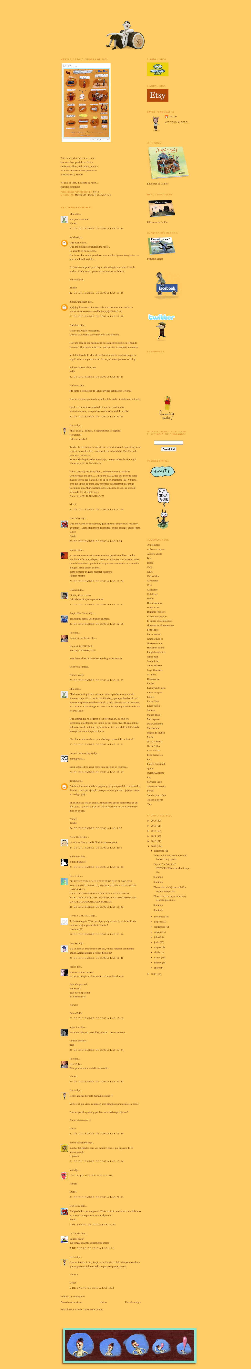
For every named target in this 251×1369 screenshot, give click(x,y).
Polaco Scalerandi (156, 763)
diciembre (159, 850)
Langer (150, 683)
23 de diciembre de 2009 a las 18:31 (97, 744)
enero (157, 967)
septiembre (160, 926)
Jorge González (155, 669)
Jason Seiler (153, 661)
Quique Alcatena (155, 772)
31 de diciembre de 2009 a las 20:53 (97, 1196)
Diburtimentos (154, 602)
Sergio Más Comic (79, 613)
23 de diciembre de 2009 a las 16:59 (97, 680)
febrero (158, 962)
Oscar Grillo (76, 837)
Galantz (73, 589)
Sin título (158, 876)
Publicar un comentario (73, 1296)
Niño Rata (75, 856)
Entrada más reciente (71, 1302)
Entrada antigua (133, 1302)
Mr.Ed (150, 736)
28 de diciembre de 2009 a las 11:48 (97, 906)
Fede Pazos (153, 629)
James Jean (152, 656)
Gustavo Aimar (155, 643)
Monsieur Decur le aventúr (93, 195)
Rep (149, 777)
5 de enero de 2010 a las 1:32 (92, 1287)
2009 (154, 846)
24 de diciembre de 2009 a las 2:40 (96, 847)
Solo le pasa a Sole (156, 795)
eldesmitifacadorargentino (160, 625)
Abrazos (74, 1004)
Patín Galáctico (155, 754)
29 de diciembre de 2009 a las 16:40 (97, 957)
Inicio (103, 1302)
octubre (158, 921)
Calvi (150, 571)
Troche (79, 174)
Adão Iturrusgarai (156, 549)
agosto (157, 931)
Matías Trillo (153, 714)
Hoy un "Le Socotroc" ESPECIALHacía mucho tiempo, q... (171, 868)
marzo (157, 957)
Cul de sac (152, 593)
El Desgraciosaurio (156, 616)
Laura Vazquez (154, 692)
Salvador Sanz (154, 781)
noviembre (160, 916)
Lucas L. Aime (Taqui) (81, 753)
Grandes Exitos (155, 638)
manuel (73, 549)
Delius (150, 598)
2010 (154, 841)
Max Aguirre (153, 719)
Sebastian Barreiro (156, 786)
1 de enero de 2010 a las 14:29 (92, 1224)
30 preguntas (153, 544)
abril (156, 952)
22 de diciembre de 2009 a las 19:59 (97, 316)
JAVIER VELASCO (80, 915)
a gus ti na (75, 1027)
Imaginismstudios (156, 652)
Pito (72, 632)
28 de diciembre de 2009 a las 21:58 (97, 934)
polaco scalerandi (78, 1142)
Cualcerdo (152, 589)
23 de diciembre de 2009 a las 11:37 (97, 604)
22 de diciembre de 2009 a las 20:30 (97, 416)
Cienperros (152, 580)
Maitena (151, 710)
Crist (149, 585)
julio (156, 937)
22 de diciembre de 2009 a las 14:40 (97, 228)
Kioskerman (67, 174)
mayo (157, 947)
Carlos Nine (153, 576)
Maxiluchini (153, 728)
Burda (150, 562)
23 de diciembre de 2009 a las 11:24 (97, 580)
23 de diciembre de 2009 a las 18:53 (97, 771)
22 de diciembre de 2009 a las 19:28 (97, 292)
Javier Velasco (154, 665)
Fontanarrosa (153, 634)
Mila (72, 213)
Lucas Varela (153, 705)
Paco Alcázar (153, 750)
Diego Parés (153, 607)
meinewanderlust (78, 301)
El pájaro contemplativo (159, 620)
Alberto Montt (154, 553)
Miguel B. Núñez (156, 732)
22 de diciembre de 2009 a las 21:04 (97, 509)
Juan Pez (74, 943)
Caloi (150, 567)
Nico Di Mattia (155, 741)
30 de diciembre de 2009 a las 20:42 (97, 1081)
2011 (154, 836)
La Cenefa (75, 1233)
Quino (150, 768)
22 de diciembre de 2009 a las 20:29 (97, 376)
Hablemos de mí (155, 647)
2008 (154, 973)
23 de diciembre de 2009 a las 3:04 (96, 541)
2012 (154, 830)
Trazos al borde (155, 799)
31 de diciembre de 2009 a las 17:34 (97, 1161)
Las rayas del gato (156, 687)
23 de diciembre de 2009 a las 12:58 (97, 623)
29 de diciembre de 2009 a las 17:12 (97, 1018)
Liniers (150, 696)
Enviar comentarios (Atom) (89, 1309)
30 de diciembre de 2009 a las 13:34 (97, 1049)
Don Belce (75, 518)
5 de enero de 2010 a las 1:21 (92, 1248)
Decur (73, 425)
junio (157, 942)
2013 (154, 825)
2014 (154, 820)
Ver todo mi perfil (177, 122)
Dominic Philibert (156, 611)
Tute (149, 804)
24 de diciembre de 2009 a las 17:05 (97, 866)
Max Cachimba (155, 723)
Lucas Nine (153, 701)
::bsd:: (73, 966)
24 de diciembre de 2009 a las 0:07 (96, 828)
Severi (73, 875)
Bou (149, 558)
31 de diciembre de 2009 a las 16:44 (97, 1133)
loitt (72, 1170)
